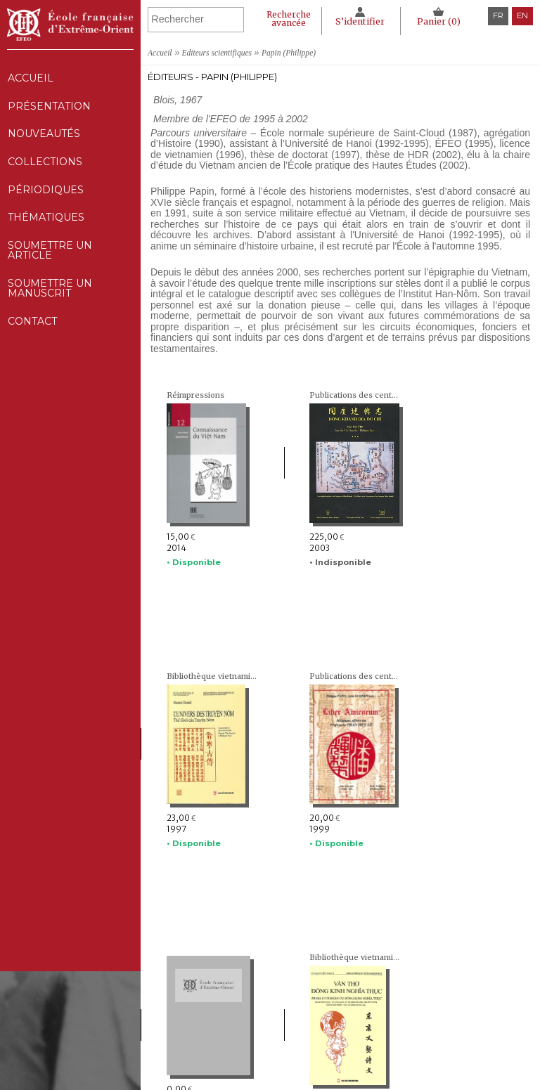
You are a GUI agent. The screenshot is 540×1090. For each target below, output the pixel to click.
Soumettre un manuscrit (50, 306)
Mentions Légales (420, 1006)
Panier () (438, 21)
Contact (32, 342)
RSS (394, 1062)
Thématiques (280, 1046)
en (522, 15)
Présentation (49, 109)
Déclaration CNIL (420, 1020)
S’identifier (358, 21)
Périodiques (279, 1032)
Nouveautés (44, 140)
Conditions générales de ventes (446, 1046)
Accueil (29, 78)
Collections (279, 1020)
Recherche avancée (286, 18)
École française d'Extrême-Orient (70, 24)
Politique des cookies (426, 1032)
